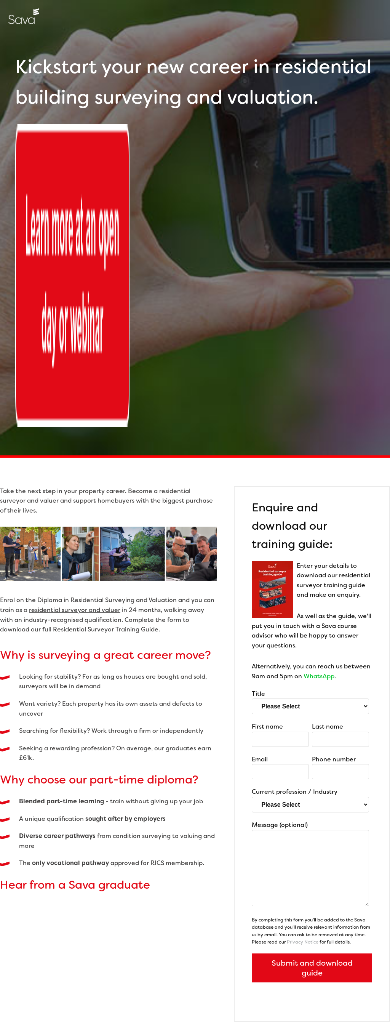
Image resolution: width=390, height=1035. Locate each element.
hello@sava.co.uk (227, 929)
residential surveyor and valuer (74, 338)
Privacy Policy (68, 995)
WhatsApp (319, 404)
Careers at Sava (23, 995)
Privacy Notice (302, 670)
